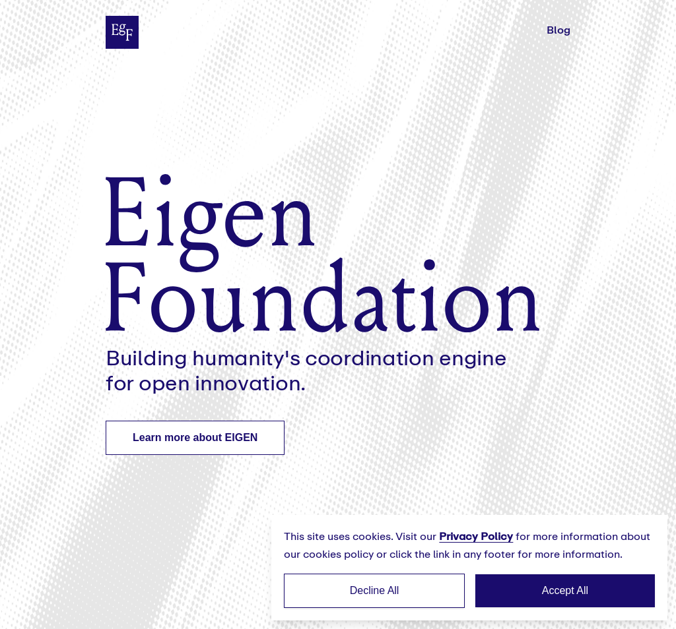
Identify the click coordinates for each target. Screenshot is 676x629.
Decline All (374, 590)
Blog (558, 30)
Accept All (565, 590)
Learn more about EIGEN (195, 437)
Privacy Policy (476, 536)
